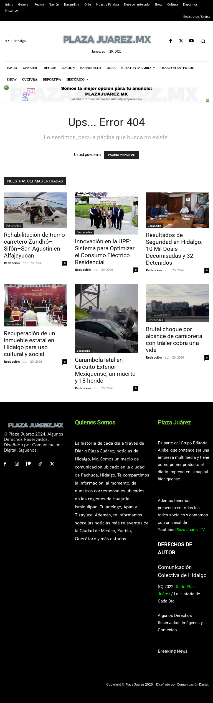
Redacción (12, 263)
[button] (203, 41)
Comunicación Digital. (193, 684)
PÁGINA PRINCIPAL (121, 155)
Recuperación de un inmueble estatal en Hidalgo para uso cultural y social (29, 343)
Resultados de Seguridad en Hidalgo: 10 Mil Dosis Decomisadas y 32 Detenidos (174, 249)
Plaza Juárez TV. (190, 529)
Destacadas (13, 225)
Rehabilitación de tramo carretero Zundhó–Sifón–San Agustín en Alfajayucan (34, 245)
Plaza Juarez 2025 (139, 684)
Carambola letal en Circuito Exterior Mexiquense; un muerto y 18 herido (105, 370)
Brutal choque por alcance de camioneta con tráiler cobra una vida (174, 339)
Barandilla (154, 226)
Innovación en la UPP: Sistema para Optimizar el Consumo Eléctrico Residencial (105, 252)
